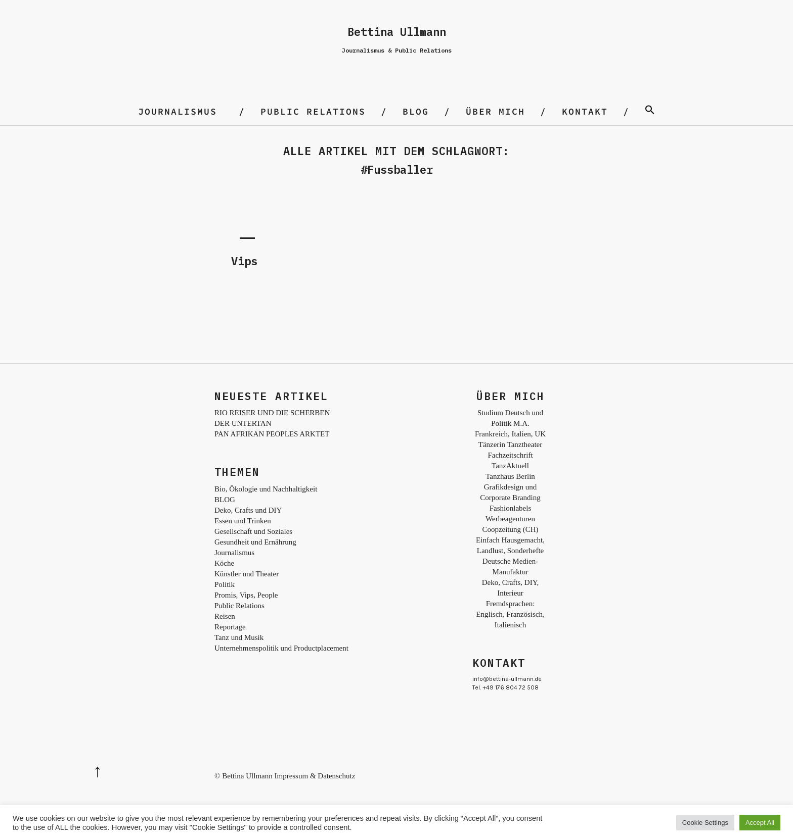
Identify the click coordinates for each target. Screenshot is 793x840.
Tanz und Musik (238, 637)
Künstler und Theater (246, 574)
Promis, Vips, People (246, 595)
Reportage (230, 627)
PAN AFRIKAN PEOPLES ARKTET (271, 434)
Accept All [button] (759, 822)
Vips (244, 261)
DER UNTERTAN (242, 423)
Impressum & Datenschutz (314, 776)
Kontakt (585, 111)
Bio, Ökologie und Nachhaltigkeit (265, 489)
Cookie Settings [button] (705, 822)
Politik (224, 584)
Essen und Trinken (242, 521)
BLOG (416, 111)
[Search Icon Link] (650, 111)
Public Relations (313, 111)
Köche (224, 563)
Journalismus (177, 111)
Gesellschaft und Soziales (253, 531)
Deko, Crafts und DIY (248, 510)
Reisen (224, 616)
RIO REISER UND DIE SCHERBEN (272, 413)
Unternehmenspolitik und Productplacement (281, 648)
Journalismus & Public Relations (397, 50)
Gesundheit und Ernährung (255, 542)
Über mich (495, 111)
